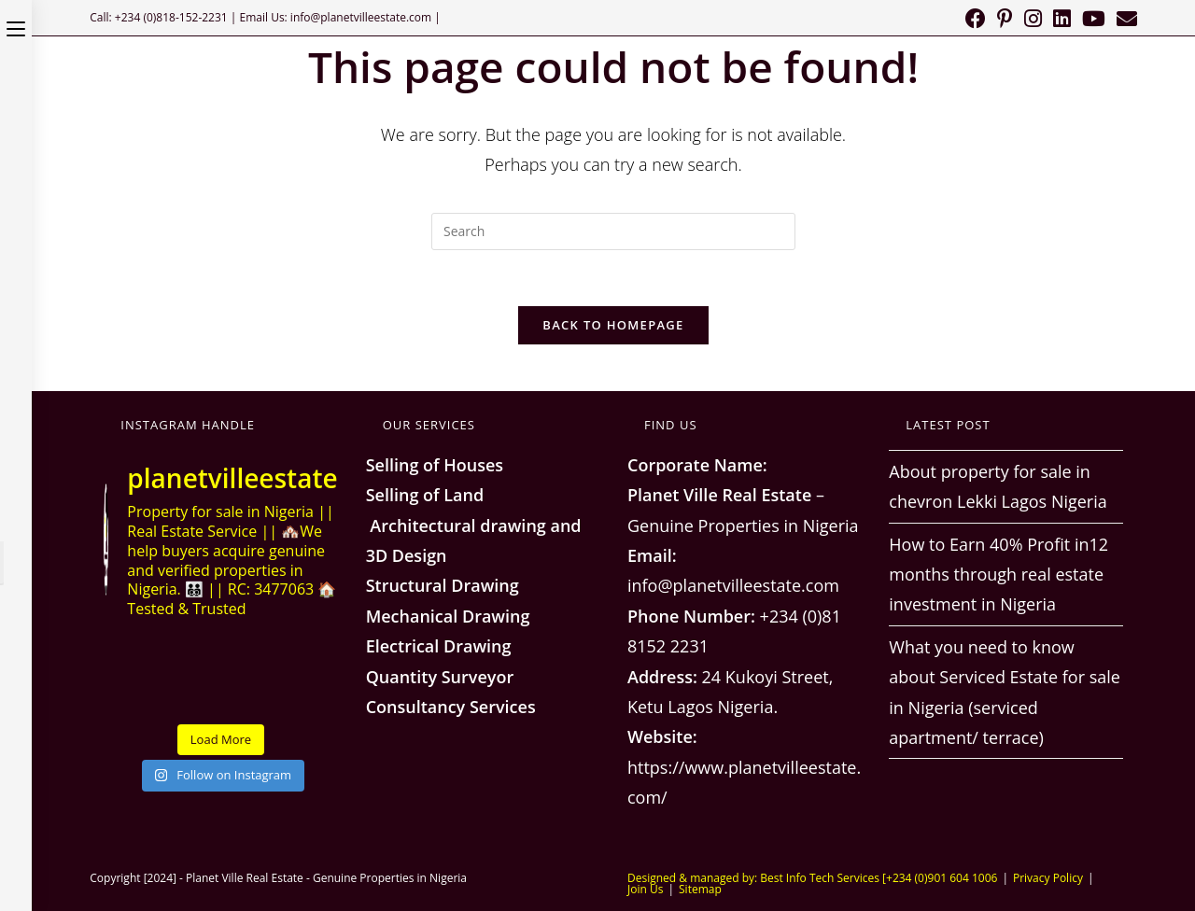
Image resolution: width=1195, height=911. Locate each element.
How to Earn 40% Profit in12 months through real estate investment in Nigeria (998, 574)
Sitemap (700, 889)
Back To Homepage (612, 324)
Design (416, 555)
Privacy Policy (1048, 878)
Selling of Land (425, 495)
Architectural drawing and (474, 525)
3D (376, 555)
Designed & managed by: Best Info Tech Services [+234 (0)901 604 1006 (812, 878)
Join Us (645, 889)
